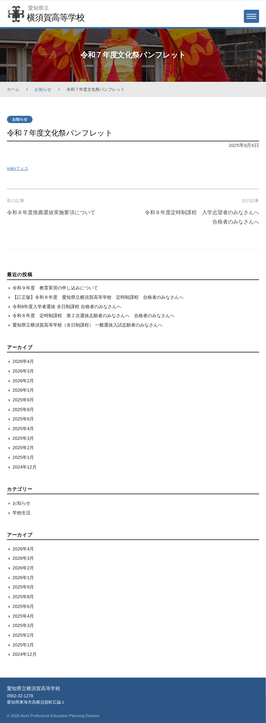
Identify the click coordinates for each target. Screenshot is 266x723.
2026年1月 (23, 390)
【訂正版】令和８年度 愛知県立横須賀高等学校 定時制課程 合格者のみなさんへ (98, 297)
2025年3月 (23, 438)
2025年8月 (23, 409)
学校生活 (21, 512)
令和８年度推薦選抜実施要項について (51, 212)
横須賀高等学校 (55, 17)
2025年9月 (23, 399)
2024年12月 (24, 467)
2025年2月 (23, 447)
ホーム (13, 89)
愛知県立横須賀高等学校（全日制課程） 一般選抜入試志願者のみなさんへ (87, 325)
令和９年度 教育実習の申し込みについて (55, 287)
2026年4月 (23, 361)
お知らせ (43, 89)
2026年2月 (23, 380)
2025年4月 (23, 428)
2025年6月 (23, 418)
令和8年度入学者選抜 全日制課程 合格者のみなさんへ (66, 306)
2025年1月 (23, 457)
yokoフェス (17, 168)
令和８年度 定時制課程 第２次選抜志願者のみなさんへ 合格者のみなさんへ (93, 315)
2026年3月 (23, 371)
